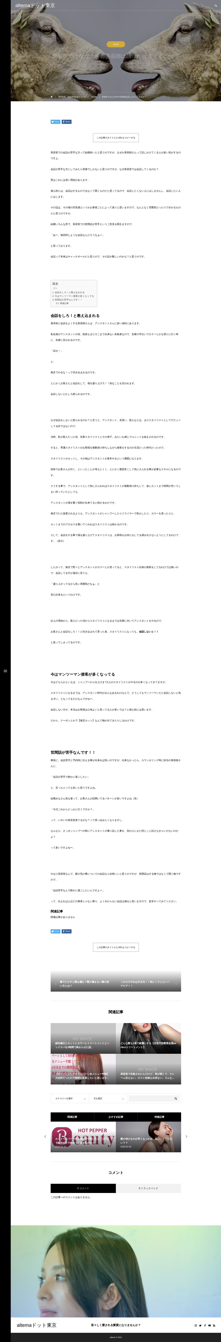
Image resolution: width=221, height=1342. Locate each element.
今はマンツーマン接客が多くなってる (74, 296)
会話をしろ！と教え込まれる (70, 292)
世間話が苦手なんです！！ (68, 299)
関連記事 (64, 303)
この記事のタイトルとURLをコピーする (116, 137)
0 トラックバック (148, 1188)
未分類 (116, 45)
